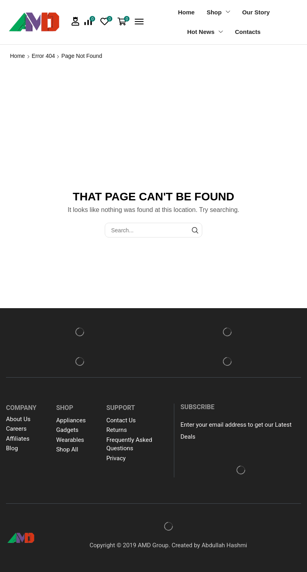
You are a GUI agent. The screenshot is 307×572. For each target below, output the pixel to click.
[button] (76, 21)
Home (17, 56)
